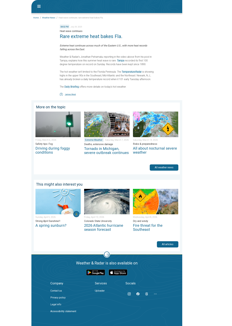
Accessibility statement (63, 311)
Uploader (100, 290)
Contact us (56, 290)
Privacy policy (58, 297)
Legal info (55, 304)
